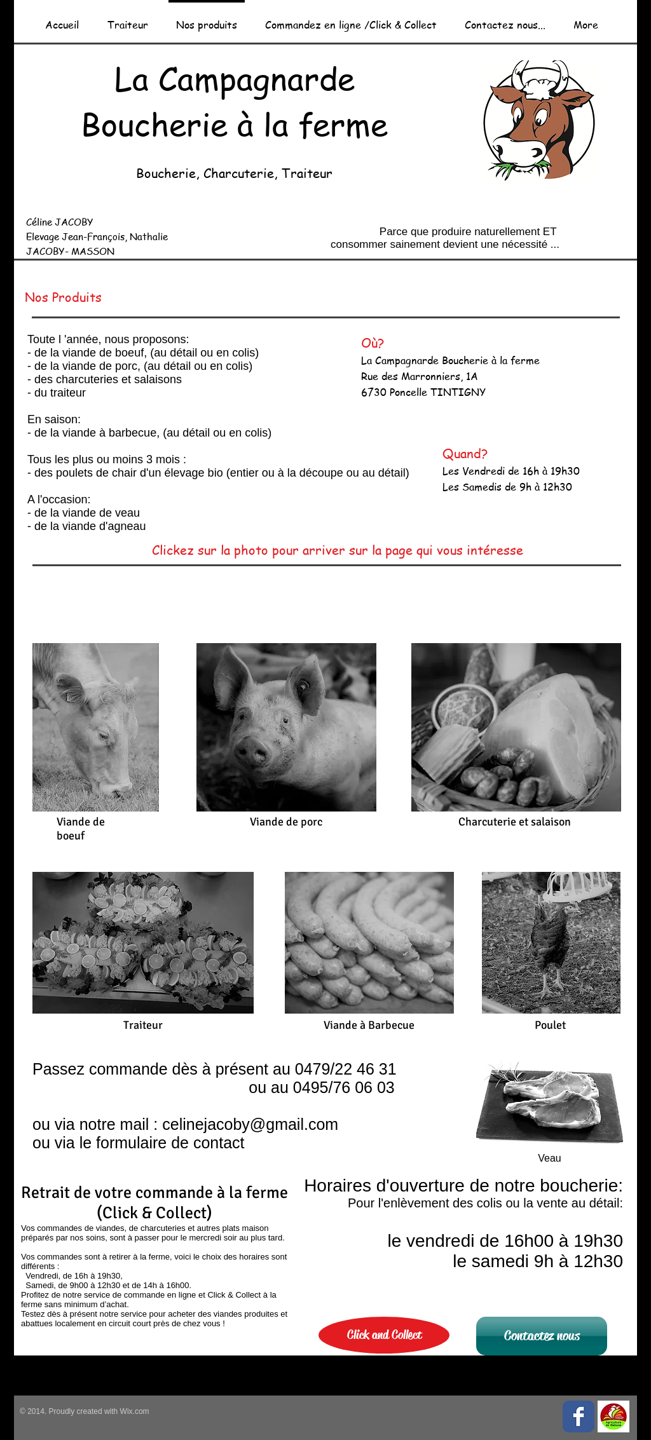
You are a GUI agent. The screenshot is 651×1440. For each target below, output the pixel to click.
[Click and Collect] (384, 1335)
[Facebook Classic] (578, 1416)
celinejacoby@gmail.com (250, 1124)
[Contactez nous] (541, 1336)
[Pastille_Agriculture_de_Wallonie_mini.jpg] (613, 1416)
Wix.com (133, 1411)
